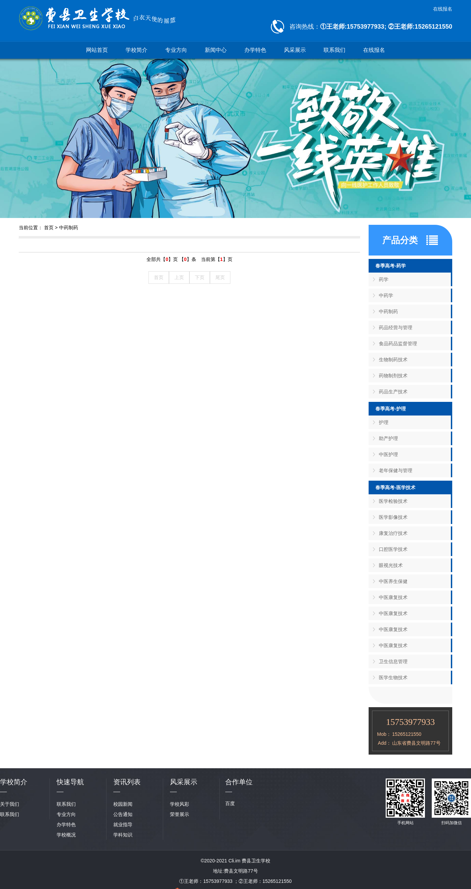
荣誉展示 (179, 814)
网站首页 (97, 50)
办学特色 (255, 50)
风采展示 (295, 50)
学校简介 (136, 50)
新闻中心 (216, 50)
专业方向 (176, 50)
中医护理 (388, 454)
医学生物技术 (393, 677)
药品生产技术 (393, 391)
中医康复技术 (393, 597)
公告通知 (122, 814)
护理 (383, 422)
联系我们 (334, 50)
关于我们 (9, 804)
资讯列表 (127, 782)
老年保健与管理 (395, 470)
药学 (383, 279)
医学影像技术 (393, 517)
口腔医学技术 (393, 549)
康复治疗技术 (393, 533)
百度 (230, 803)
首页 (49, 227)
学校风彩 (179, 804)
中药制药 (68, 227)
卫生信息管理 (393, 661)
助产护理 (388, 438)
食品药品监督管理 (398, 343)
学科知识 (122, 834)
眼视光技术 (391, 565)
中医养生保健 (393, 581)
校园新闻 (122, 804)
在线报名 (442, 9)
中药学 (386, 295)
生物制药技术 (393, 359)
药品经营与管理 (395, 327)
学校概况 (66, 834)
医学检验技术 (393, 501)
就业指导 (122, 824)
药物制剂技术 (393, 375)
